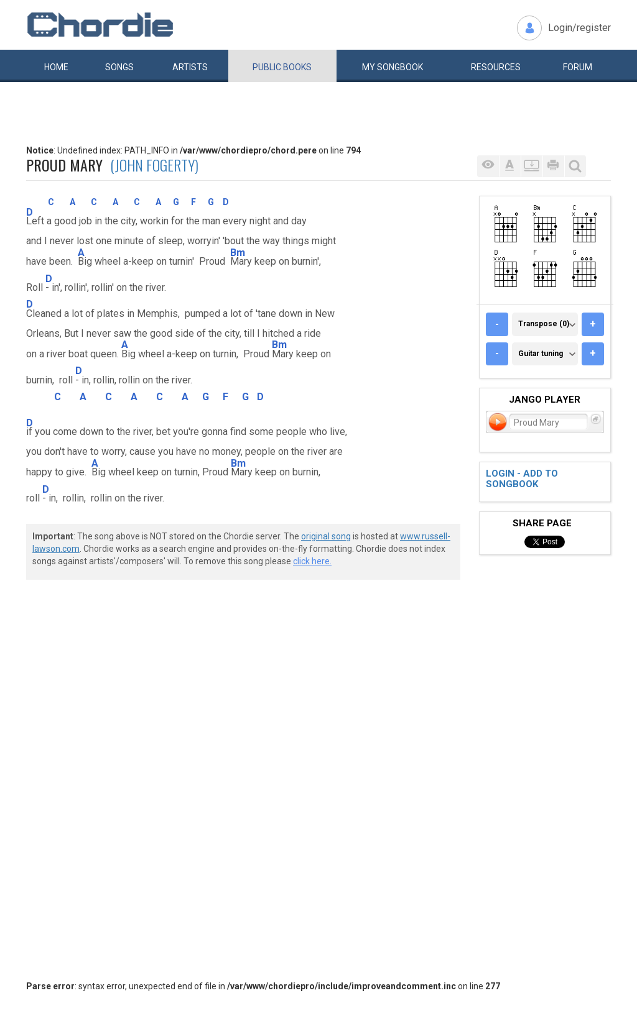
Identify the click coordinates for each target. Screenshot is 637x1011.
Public (282, 67)
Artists (190, 67)
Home (56, 67)
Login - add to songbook (522, 479)
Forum (577, 67)
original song (326, 536)
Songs (119, 67)
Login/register (579, 28)
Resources (496, 67)
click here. (312, 561)
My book (392, 67)
